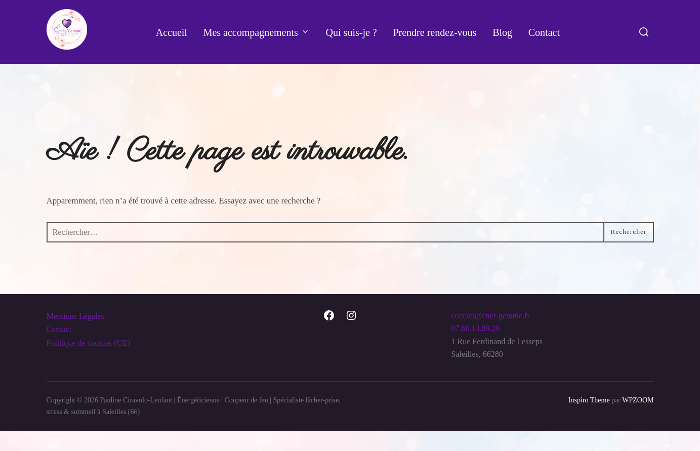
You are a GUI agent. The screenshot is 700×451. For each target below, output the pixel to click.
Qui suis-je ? (351, 32)
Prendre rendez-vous (435, 32)
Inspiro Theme (589, 420)
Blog (502, 32)
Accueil (171, 32)
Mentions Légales (75, 336)
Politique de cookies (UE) (89, 362)
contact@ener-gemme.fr (490, 335)
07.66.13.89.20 (475, 348)
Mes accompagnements (256, 32)
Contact (544, 32)
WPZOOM (637, 420)
